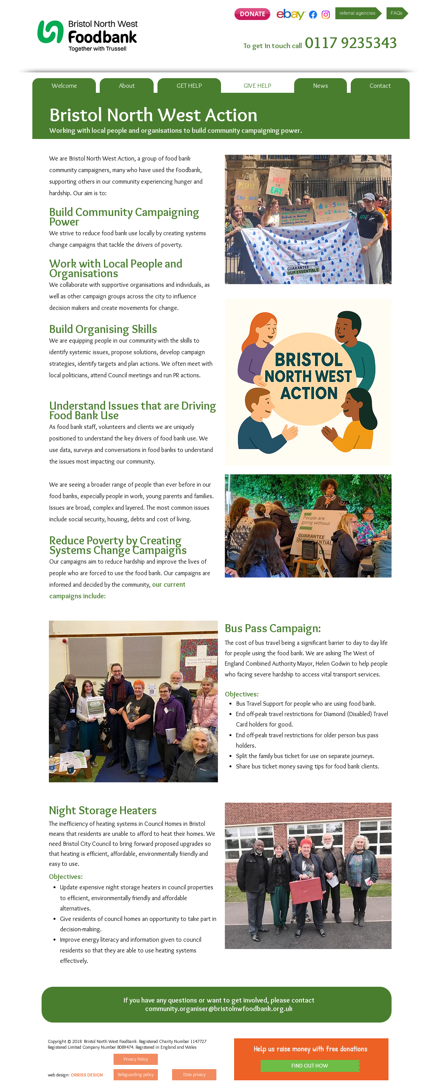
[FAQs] (398, 13)
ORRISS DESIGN (87, 1075)
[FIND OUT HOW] (309, 1066)
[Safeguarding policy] (136, 1074)
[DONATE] (252, 14)
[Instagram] (325, 14)
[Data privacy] (194, 1074)
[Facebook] (313, 14)
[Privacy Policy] (136, 1059)
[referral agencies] (358, 13)
